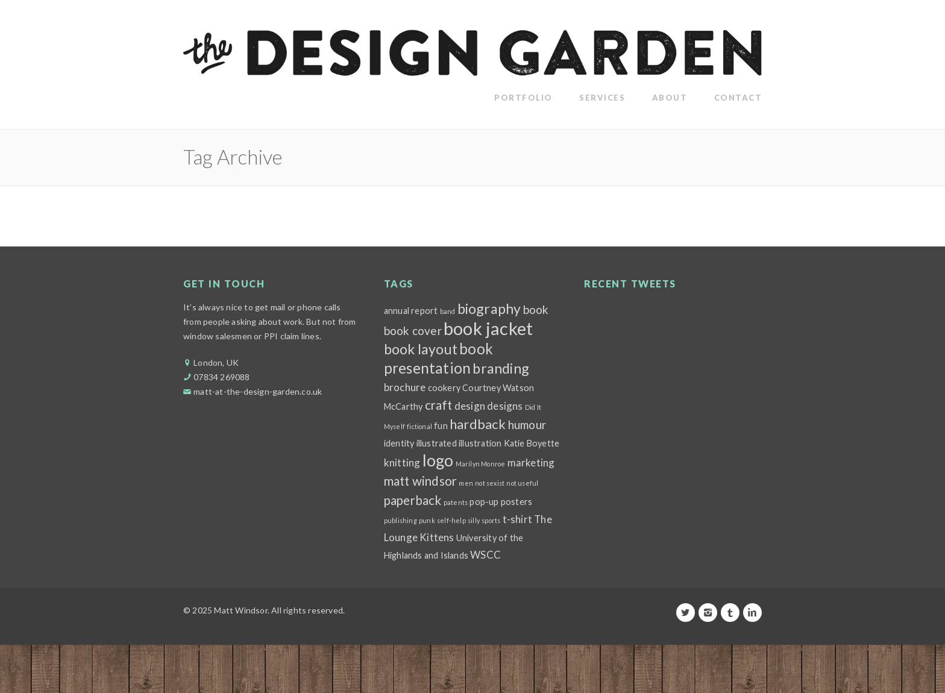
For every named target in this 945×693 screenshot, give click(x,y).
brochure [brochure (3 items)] (405, 387)
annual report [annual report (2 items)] (411, 311)
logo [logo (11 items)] (438, 460)
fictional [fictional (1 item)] (419, 426)
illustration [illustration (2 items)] (480, 443)
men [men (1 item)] (466, 483)
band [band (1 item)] (448, 311)
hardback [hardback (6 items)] (478, 424)
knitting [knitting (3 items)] (402, 462)
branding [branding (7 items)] (500, 368)
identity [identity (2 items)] (399, 443)
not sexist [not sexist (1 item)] (489, 483)
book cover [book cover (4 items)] (413, 330)
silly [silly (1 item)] (474, 520)
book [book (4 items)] (536, 309)
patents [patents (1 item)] (456, 502)
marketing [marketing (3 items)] (531, 462)
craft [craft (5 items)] (439, 405)
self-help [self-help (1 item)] (451, 520)
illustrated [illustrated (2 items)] (436, 443)
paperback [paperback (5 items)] (413, 500)
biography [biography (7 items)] (489, 308)
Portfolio (523, 97)
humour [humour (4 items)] (527, 424)
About (670, 97)
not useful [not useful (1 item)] (522, 483)
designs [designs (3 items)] (505, 406)
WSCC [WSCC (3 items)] (485, 554)
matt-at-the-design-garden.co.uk (257, 391)
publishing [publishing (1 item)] (400, 520)
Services (602, 97)
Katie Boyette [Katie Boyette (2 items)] (532, 443)
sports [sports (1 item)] (491, 520)
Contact (738, 97)
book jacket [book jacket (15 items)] (488, 328)
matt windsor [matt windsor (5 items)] (420, 481)
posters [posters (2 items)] (516, 502)
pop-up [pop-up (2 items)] (483, 502)
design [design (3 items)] (469, 406)
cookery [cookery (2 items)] (444, 388)
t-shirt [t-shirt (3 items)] (517, 519)
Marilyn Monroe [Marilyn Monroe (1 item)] (481, 464)
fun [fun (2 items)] (441, 426)
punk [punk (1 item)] (427, 520)
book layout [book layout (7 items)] (420, 348)
